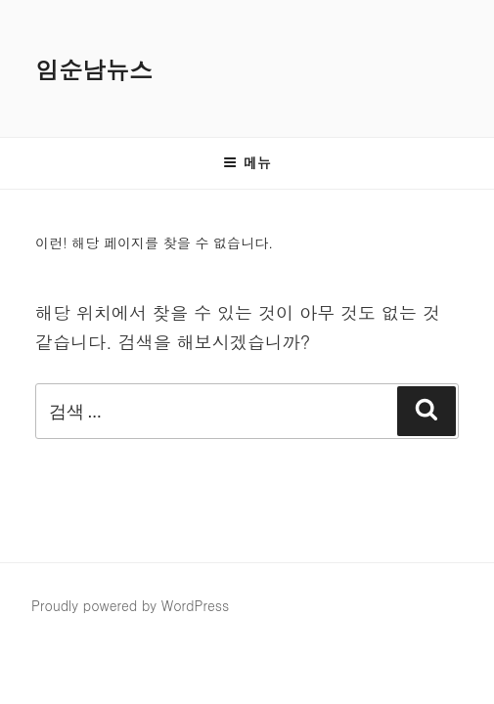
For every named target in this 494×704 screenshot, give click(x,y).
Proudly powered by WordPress (130, 605)
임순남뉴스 (94, 69)
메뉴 (247, 162)
